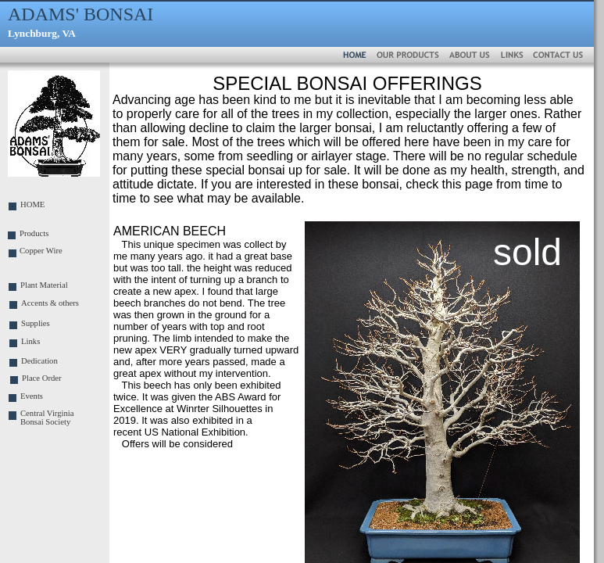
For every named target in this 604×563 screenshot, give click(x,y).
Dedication (39, 361)
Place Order (42, 378)
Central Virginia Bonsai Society (47, 417)
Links (30, 341)
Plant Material (44, 285)
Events (31, 396)
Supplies (35, 323)
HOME (32, 204)
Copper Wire (41, 250)
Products (34, 233)
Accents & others (50, 303)
